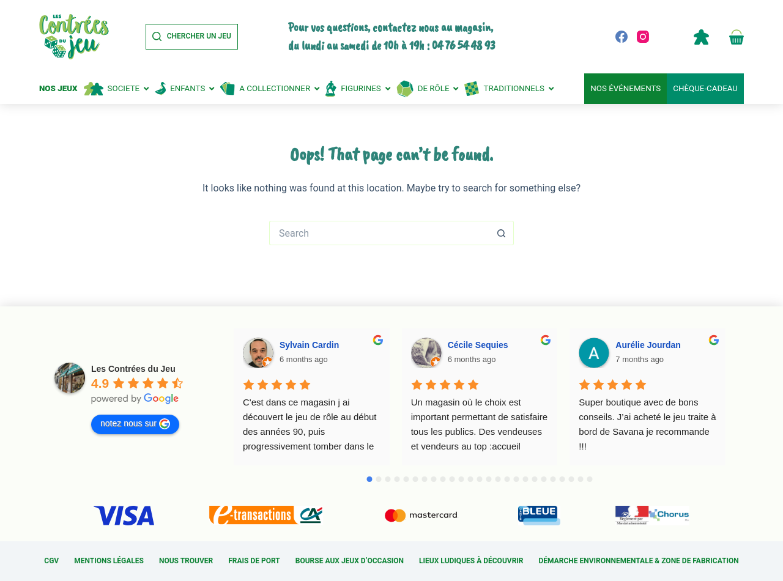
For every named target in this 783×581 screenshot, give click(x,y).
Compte (701, 36)
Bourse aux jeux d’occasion (349, 561)
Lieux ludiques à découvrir (471, 561)
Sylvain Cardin (309, 345)
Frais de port (254, 561)
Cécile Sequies (478, 345)
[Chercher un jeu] (192, 37)
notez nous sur (135, 423)
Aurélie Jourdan (648, 345)
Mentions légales (109, 561)
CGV (51, 561)
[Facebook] (621, 37)
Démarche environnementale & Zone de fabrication (639, 561)
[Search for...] (379, 233)
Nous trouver (186, 561)
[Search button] (501, 233)
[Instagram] (643, 37)
